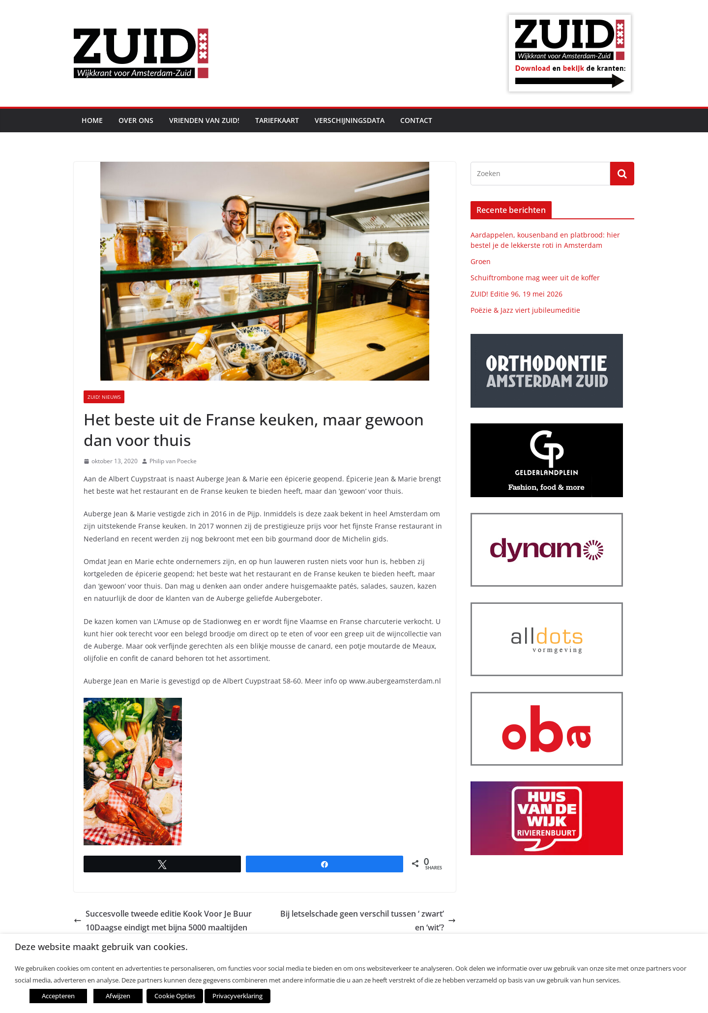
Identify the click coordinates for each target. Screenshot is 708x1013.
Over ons (135, 120)
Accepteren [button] (58, 995)
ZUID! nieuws (104, 396)
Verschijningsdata (349, 120)
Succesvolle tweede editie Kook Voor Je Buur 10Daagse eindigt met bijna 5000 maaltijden (163, 920)
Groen (481, 261)
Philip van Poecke (173, 461)
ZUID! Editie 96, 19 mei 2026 (516, 293)
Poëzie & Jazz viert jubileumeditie (525, 310)
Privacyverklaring (237, 995)
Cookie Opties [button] (174, 995)
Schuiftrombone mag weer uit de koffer (535, 277)
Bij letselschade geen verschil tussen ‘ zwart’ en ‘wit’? (368, 920)
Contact (416, 120)
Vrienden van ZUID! (204, 120)
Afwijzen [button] (118, 995)
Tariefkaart (277, 120)
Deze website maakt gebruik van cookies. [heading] (101, 947)
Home (92, 120)
